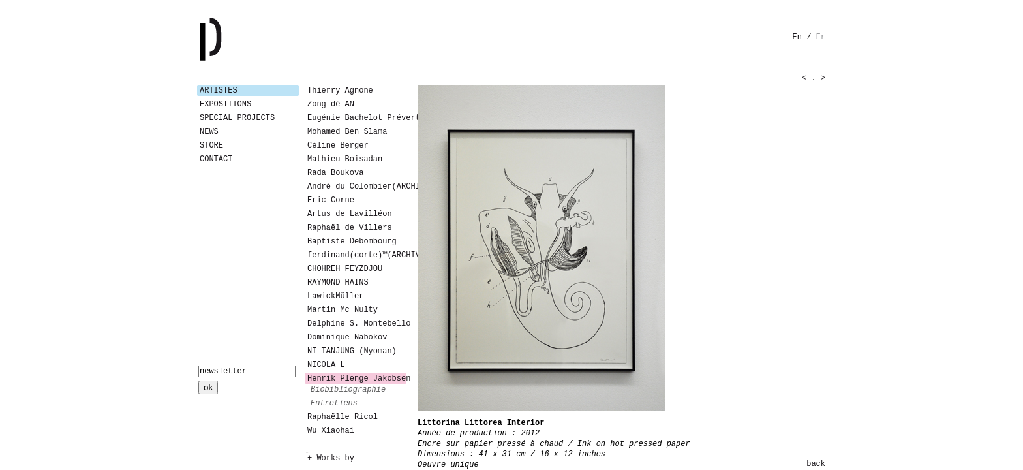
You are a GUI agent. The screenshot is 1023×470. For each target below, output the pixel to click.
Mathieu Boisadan (344, 159)
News (209, 131)
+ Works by (330, 458)
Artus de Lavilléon (349, 214)
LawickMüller (335, 296)
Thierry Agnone (340, 90)
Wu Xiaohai (330, 430)
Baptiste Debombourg (352, 241)
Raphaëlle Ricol (342, 417)
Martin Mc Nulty (342, 310)
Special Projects (237, 118)
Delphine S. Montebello (356, 323)
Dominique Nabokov (347, 337)
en (797, 37)
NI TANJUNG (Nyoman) (352, 351)
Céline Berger (338, 145)
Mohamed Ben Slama (347, 131)
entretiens (334, 403)
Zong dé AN (330, 104)
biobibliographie (348, 389)
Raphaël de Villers (349, 227)
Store (211, 145)
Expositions (225, 104)
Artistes (218, 90)
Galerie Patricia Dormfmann (230, 39)
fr (820, 37)
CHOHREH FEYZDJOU (344, 269)
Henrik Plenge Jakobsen (356, 378)
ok (208, 387)
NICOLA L (326, 364)
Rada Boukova (335, 173)
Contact (216, 159)
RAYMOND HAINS (338, 282)
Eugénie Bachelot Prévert (356, 118)
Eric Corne (330, 200)
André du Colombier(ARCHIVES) (356, 186)
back (815, 464)
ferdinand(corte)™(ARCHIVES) (356, 255)
